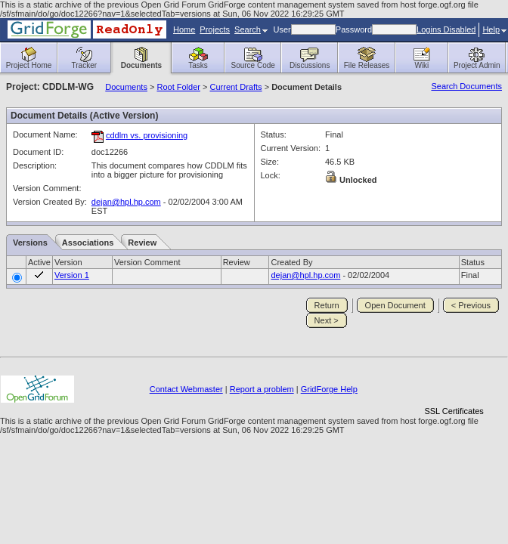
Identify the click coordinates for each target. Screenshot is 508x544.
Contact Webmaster (186, 389)
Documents (126, 86)
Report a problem (262, 389)
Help (494, 29)
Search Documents (466, 86)
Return (326, 305)
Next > (326, 320)
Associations (87, 242)
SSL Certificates (453, 411)
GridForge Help (329, 389)
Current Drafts (236, 86)
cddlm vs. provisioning (146, 135)
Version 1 (71, 275)
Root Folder (178, 86)
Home (184, 29)
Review (142, 242)
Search (251, 29)
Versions (30, 242)
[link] (454, 385)
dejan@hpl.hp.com (126, 201)
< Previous (471, 305)
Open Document (395, 305)
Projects (215, 29)
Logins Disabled (446, 29)
